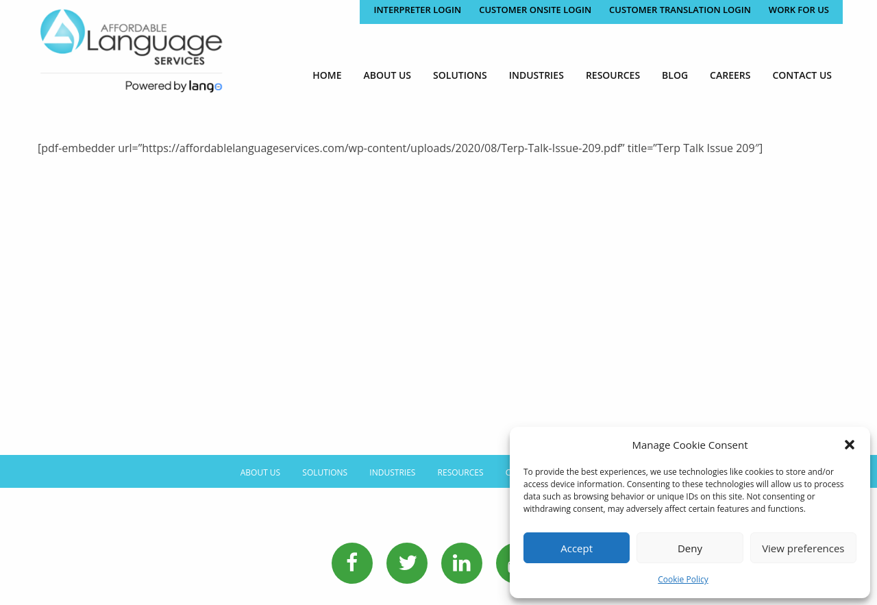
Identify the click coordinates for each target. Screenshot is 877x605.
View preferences (803, 548)
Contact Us (802, 75)
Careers (730, 75)
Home (326, 75)
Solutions (460, 75)
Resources (613, 75)
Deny (690, 548)
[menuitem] (326, 75)
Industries (536, 75)
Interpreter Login (417, 9)
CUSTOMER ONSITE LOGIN (535, 9)
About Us (388, 75)
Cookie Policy (683, 579)
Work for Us (799, 9)
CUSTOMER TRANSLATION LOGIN (680, 9)
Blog (675, 75)
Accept (576, 548)
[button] (849, 445)
